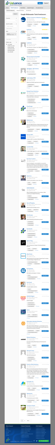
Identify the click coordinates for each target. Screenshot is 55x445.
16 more (35, 52)
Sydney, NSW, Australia (32, 148)
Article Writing (30, 221)
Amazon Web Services (36, 63)
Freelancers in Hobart (40, 435)
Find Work (23, 7)
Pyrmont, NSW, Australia (32, 338)
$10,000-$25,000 (11, 48)
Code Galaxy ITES (31, 78)
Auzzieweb (29, 228)
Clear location (9, 28)
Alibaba (37, 413)
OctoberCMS (29, 441)
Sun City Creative (31, 158)
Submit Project (30, 7)
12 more (37, 142)
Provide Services (39, 7)
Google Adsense (30, 250)
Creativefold (30, 146)
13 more (36, 130)
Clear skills (8, 39)
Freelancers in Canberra (40, 429)
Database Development (31, 233)
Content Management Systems (32, 51)
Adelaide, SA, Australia (32, 230)
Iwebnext (29, 29)
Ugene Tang (30, 240)
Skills (11, 31)
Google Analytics (30, 199)
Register (46, 3)
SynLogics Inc (30, 381)
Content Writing (30, 225)
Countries (11, 18)
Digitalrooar (30, 120)
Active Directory (30, 413)
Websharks (29, 393)
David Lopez (30, 215)
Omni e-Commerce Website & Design (36, 17)
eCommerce (36, 86)
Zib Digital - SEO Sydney (33, 68)
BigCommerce (36, 209)
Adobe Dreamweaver (31, 400)
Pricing (7, 432)
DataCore (29, 176)
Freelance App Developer (26, 429)
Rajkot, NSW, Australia (32, 58)
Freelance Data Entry (25, 436)
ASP (33, 376)
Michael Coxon (30, 350)
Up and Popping (30, 203)
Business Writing (30, 223)
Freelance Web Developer (26, 428)
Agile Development (31, 84)
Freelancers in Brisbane (40, 430)
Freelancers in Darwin (40, 438)
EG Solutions (30, 268)
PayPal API (29, 116)
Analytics (36, 24)
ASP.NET (34, 37)
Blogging (37, 330)
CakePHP (29, 39)
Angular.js (38, 129)
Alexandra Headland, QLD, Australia (35, 107)
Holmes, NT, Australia (32, 394)
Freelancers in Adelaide (40, 433)
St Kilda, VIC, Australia (32, 216)
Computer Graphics (31, 49)
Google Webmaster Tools (31, 102)
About (7, 429)
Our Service (8, 430)
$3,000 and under (11, 45)
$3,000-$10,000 (11, 47)
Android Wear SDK (31, 306)
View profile (45, 24)
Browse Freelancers (10, 10)
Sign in (40, 3)
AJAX (29, 63)
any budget (10, 44)
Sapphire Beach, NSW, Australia (34, 204)
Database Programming (31, 235)
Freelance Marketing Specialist (27, 433)
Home (7, 7)
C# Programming (30, 377)
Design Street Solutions (33, 91)
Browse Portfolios (20, 10)
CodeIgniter (30, 86)
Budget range (11, 42)
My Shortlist (28, 10)
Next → (28, 420)
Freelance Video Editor (25, 430)
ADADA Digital (30, 296)
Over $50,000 (10, 51)
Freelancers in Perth (40, 436)
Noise (28, 310)
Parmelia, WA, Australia (32, 92)
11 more (39, 102)
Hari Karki (29, 282)
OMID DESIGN (30, 188)
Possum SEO (30, 134)
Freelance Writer (24, 432)
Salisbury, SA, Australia (32, 160)
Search (15, 13)
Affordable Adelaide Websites (34, 321)
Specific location (11, 23)
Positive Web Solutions (32, 364)
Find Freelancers (14, 7)
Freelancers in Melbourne (41, 432)
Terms (7, 433)
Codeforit (29, 43)
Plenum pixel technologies (33, 56)
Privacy (7, 435)
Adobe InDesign (30, 153)
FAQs (7, 428)
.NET (29, 37)
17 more (34, 25)
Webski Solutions (31, 337)
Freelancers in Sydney (40, 428)
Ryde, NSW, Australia (32, 189)
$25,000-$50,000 (11, 50)
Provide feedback (43, 440)
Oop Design (30, 106)
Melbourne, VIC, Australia (33, 136)
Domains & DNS (30, 155)
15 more (35, 184)
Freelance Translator (25, 435)
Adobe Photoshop (30, 330)
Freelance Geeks (31, 405)
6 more (35, 116)
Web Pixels (29, 254)
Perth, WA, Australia (31, 44)
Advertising (30, 24)
